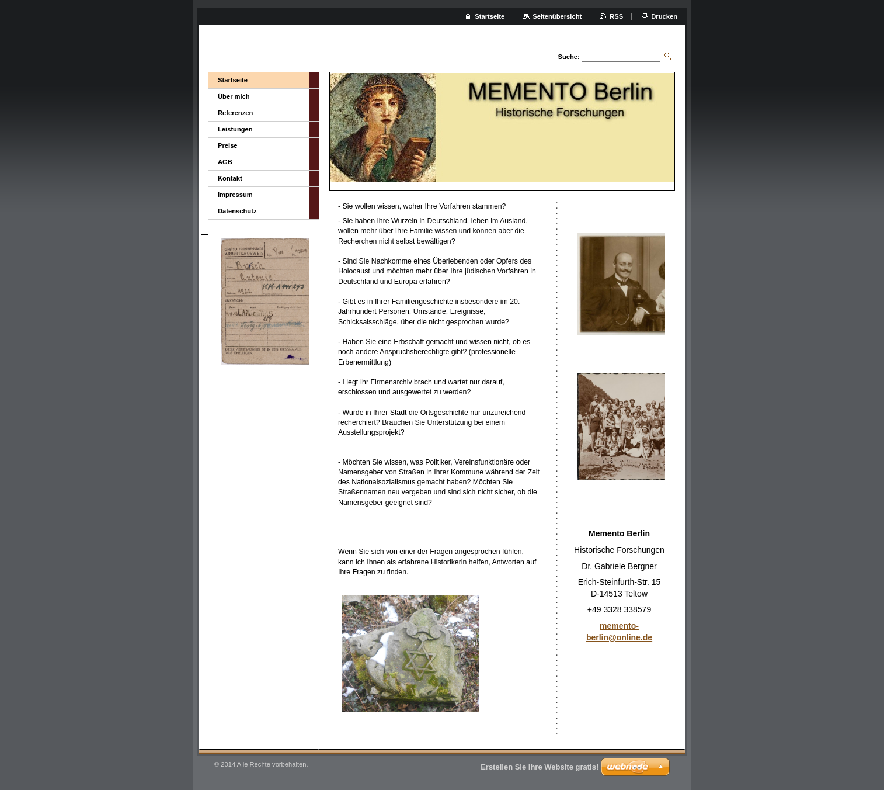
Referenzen (235, 112)
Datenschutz (237, 210)
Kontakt (230, 178)
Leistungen (235, 129)
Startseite (233, 80)
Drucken (664, 16)
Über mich (234, 96)
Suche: (568, 56)
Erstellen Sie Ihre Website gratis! (539, 767)
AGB (225, 161)
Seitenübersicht (557, 16)
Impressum (235, 194)
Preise (228, 145)
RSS (616, 16)
